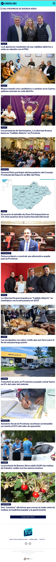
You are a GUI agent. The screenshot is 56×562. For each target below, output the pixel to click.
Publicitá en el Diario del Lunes (18, 539)
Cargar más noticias (28, 517)
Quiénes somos (33, 539)
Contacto (42, 539)
